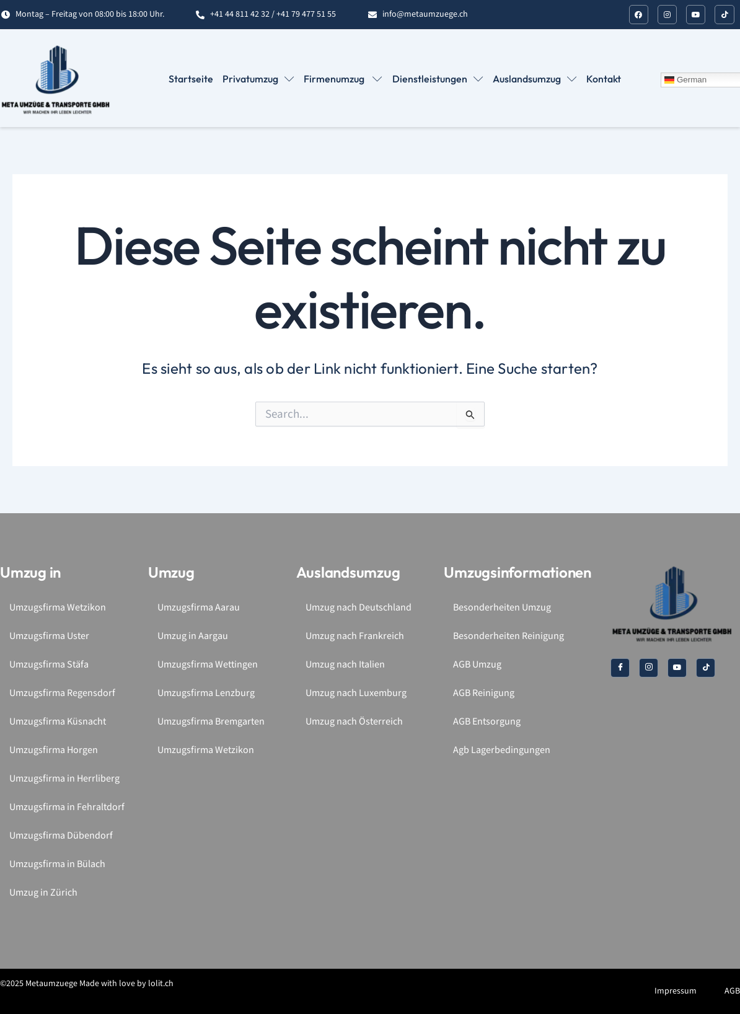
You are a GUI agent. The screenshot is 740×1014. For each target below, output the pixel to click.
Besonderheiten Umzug (502, 607)
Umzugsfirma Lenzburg (206, 693)
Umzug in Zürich (43, 892)
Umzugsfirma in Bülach (57, 864)
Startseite (191, 79)
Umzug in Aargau (192, 636)
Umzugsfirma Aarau (198, 607)
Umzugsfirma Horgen (53, 750)
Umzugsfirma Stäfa (49, 664)
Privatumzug (259, 79)
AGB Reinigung (483, 693)
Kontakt (603, 79)
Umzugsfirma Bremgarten (211, 721)
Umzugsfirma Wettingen (207, 664)
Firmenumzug (343, 79)
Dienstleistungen (437, 79)
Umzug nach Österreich (354, 721)
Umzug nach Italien (345, 664)
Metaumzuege (51, 983)
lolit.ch (161, 983)
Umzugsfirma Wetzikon (57, 607)
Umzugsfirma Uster (49, 636)
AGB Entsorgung (487, 721)
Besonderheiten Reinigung (508, 636)
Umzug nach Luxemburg (356, 693)
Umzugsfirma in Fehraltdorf (67, 807)
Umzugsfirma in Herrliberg (64, 778)
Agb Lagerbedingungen (501, 750)
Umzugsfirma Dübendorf (61, 835)
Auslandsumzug (535, 79)
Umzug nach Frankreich (355, 636)
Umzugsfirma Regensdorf (62, 693)
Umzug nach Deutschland (359, 607)
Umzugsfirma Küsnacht (57, 721)
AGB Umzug (477, 664)
